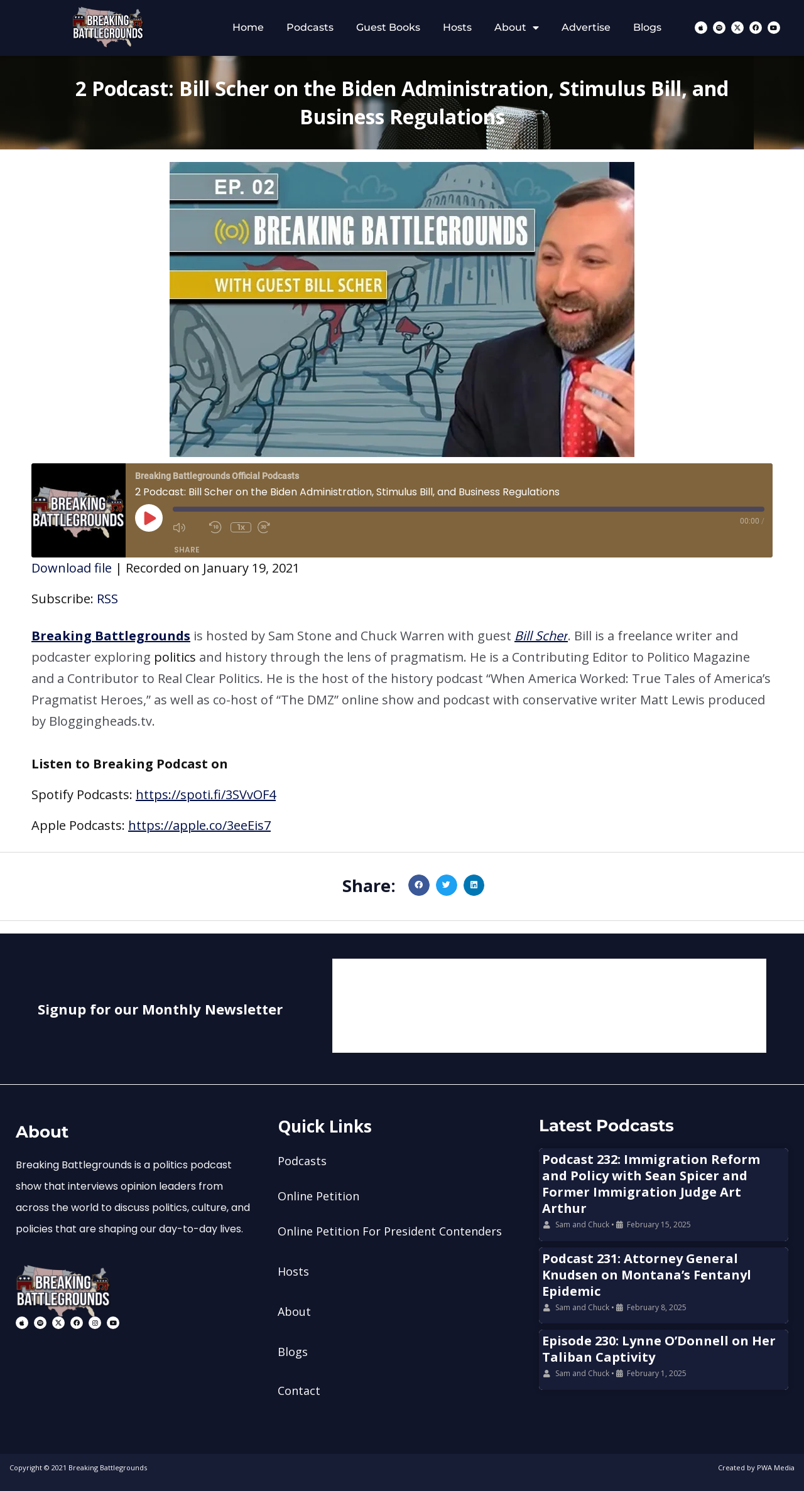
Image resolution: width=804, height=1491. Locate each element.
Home (248, 27)
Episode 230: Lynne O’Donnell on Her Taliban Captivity (659, 1348)
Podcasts (310, 27)
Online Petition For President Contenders (390, 1231)
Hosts (457, 27)
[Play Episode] (149, 518)
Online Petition (318, 1195)
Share (187, 549)
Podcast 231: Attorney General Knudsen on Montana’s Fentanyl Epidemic (646, 1275)
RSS (107, 598)
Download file (71, 567)
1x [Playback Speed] (241, 527)
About (516, 27)
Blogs (647, 27)
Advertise (586, 27)
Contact (299, 1390)
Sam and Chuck (582, 1224)
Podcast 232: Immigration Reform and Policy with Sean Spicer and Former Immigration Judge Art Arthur (651, 1184)
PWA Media (776, 1467)
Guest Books (388, 27)
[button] (402, 678)
